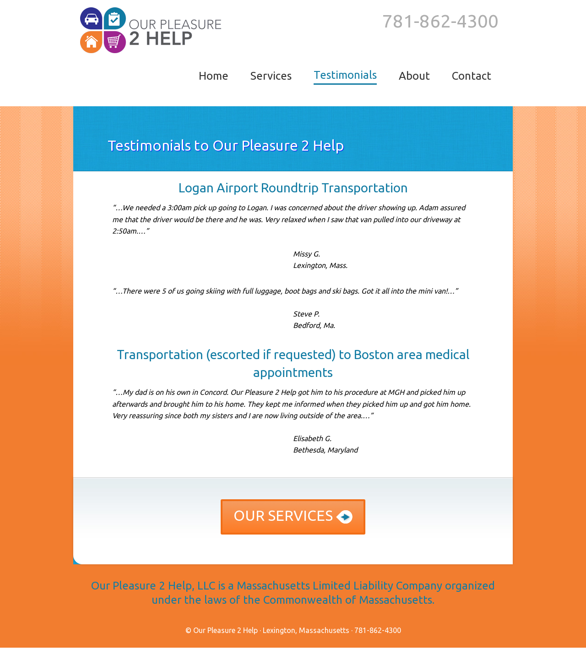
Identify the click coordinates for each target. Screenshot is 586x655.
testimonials (345, 75)
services (271, 76)
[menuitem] (213, 76)
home (213, 76)
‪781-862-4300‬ (440, 21)
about (414, 76)
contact (471, 76)
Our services (293, 515)
